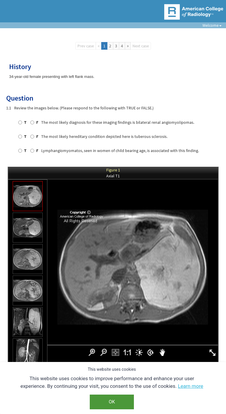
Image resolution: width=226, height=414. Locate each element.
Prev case (85, 46)
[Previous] (99, 46)
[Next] (128, 46)
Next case (140, 46)
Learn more (190, 386)
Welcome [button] (210, 25)
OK (112, 402)
